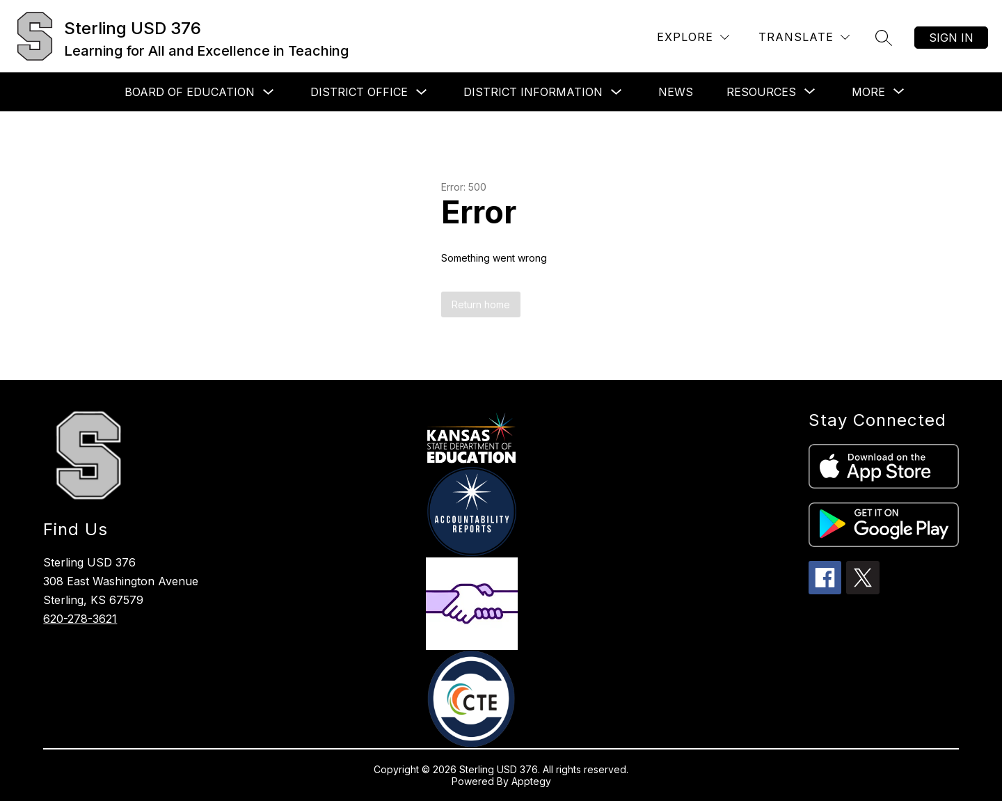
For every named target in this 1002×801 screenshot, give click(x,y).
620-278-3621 (80, 619)
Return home (481, 304)
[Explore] (693, 37)
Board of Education (190, 92)
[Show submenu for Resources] (761, 92)
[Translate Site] (804, 37)
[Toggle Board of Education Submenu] (268, 92)
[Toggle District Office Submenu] (421, 92)
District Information (533, 92)
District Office (359, 92)
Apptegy (531, 781)
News (675, 92)
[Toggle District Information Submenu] (616, 92)
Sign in (951, 38)
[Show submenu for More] (868, 92)
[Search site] (883, 37)
